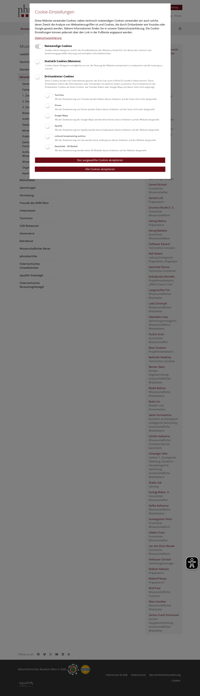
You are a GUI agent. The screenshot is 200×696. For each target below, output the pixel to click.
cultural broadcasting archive (70, 136)
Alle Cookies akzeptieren (100, 169)
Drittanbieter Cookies (59, 76)
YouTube (59, 94)
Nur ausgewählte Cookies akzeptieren (100, 160)
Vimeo (58, 105)
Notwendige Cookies (58, 46)
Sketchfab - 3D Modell (66, 146)
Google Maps (61, 115)
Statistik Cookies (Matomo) (62, 61)
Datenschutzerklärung (48, 38)
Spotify (58, 125)
